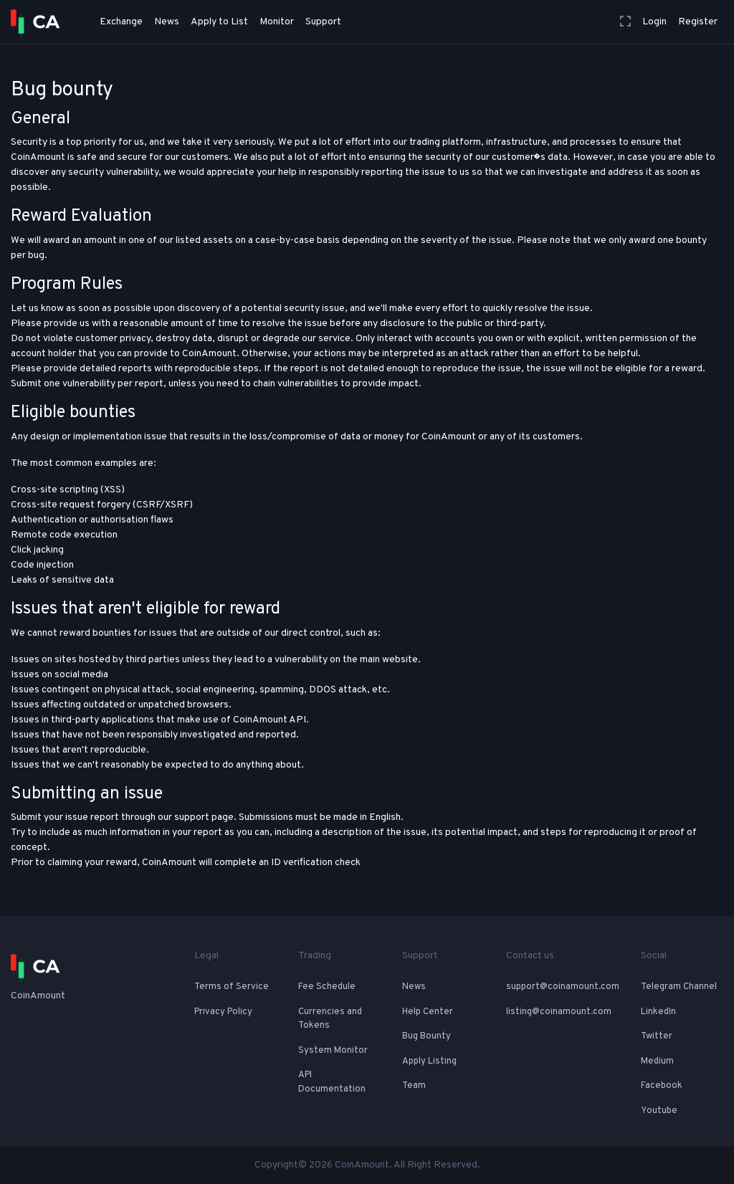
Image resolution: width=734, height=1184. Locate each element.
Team (414, 1086)
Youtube (659, 1111)
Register (698, 22)
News (166, 22)
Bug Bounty (426, 1036)
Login (654, 22)
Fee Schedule (327, 987)
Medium (657, 1061)
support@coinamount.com (562, 987)
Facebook (661, 1086)
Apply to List (219, 22)
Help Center (427, 1012)
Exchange (121, 22)
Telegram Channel (679, 987)
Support (323, 22)
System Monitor (333, 1050)
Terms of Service (231, 987)
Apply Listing (429, 1061)
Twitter (656, 1036)
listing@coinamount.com (558, 1012)
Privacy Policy (223, 1012)
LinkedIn (658, 1012)
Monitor (276, 22)
